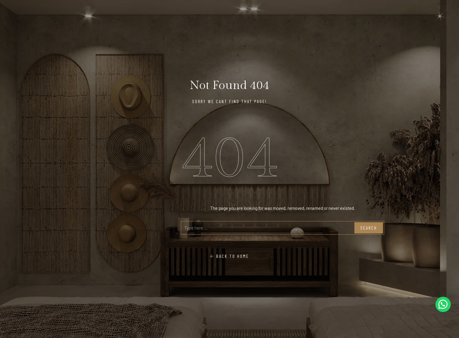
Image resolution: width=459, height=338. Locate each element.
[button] (443, 304)
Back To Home (229, 256)
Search (368, 227)
